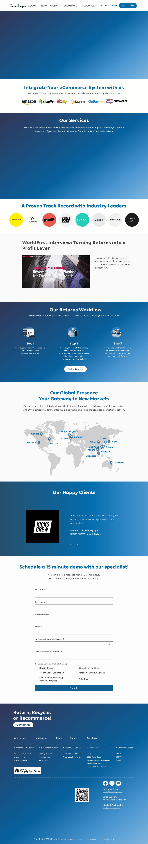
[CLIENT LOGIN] (109, 5)
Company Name (43, 614)
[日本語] (126, 760)
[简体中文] (126, 753)
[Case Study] (95, 738)
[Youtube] (118, 783)
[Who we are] (22, 738)
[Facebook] (105, 783)
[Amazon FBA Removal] (25, 753)
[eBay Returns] (49, 757)
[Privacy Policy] (108, 839)
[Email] (73, 632)
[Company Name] (73, 619)
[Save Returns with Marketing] (99, 760)
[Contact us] (23, 724)
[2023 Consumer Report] (99, 766)
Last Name (41, 602)
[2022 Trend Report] (99, 756)
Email (38, 626)
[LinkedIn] (112, 783)
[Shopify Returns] (49, 753)
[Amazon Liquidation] (25, 760)
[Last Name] (73, 607)
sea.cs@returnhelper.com (112, 792)
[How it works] (44, 738)
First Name (41, 589)
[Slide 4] (77, 544)
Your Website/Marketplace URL (49, 651)
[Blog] (99, 753)
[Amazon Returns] (99, 763)
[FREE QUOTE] (128, 5)
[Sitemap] (93, 839)
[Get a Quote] (75, 369)
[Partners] (79, 738)
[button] (32, 5)
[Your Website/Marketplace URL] (73, 656)
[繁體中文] (126, 756)
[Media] (65, 738)
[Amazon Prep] (25, 757)
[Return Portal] (49, 760)
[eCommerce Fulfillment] (75, 753)
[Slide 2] (70, 544)
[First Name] (73, 594)
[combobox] (74, 644)
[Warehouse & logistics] (75, 756)
